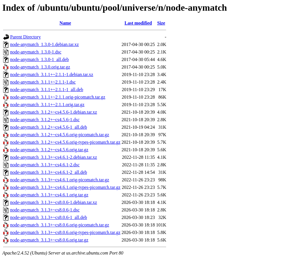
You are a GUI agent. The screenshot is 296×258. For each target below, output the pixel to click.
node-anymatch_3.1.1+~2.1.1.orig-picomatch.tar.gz (57, 97)
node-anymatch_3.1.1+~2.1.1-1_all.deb (46, 89)
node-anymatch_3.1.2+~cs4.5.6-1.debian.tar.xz (53, 112)
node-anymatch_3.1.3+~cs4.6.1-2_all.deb (48, 172)
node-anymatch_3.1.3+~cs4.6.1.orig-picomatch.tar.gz (59, 179)
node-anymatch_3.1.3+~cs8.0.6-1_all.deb (48, 217)
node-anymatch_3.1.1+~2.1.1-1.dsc (43, 82)
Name (65, 23)
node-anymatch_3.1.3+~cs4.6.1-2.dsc (44, 164)
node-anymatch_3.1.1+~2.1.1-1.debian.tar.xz (51, 74)
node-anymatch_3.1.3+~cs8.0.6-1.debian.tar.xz (53, 202)
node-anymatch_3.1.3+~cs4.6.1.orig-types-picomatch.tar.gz (65, 187)
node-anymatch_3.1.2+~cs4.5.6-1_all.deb (48, 127)
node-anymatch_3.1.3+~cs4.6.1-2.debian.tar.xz (53, 157)
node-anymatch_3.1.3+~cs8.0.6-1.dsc (44, 209)
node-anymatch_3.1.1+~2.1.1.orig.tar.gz (47, 104)
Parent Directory (25, 36)
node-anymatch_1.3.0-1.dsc (35, 51)
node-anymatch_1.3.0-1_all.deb (39, 59)
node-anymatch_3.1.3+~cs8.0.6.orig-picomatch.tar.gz (59, 224)
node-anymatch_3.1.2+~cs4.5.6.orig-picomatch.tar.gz (59, 134)
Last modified (138, 23)
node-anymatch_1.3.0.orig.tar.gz (40, 66)
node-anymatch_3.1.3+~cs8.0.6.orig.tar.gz (49, 239)
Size (161, 23)
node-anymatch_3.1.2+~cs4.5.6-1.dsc (44, 119)
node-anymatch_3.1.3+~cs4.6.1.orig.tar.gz (49, 194)
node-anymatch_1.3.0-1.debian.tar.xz (44, 44)
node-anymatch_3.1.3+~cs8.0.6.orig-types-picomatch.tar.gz (65, 232)
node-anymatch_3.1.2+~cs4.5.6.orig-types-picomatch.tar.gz (65, 142)
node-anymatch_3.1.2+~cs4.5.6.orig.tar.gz (49, 149)
